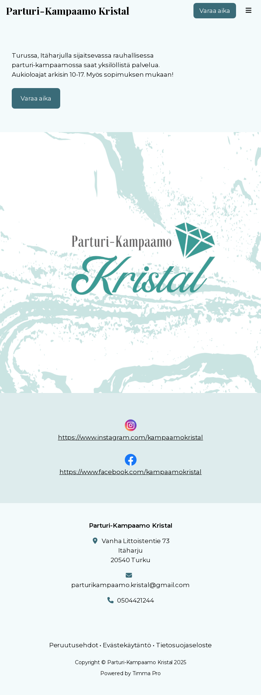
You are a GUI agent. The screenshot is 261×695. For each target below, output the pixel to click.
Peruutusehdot (73, 645)
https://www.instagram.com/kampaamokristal (130, 437)
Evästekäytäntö (127, 645)
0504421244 (135, 600)
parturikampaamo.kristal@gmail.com (130, 585)
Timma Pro (147, 673)
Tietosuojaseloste (184, 645)
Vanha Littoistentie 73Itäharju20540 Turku (136, 550)
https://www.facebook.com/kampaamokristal (130, 472)
